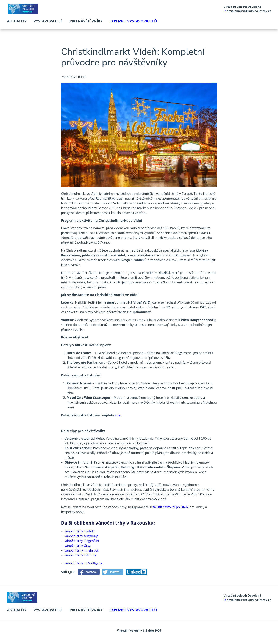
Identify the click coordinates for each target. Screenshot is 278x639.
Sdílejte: (68, 572)
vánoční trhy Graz (78, 545)
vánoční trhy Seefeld (80, 531)
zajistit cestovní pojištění (170, 507)
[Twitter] (112, 572)
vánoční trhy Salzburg (80, 555)
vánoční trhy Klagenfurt (82, 541)
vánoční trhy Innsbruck (81, 550)
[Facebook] (89, 572)
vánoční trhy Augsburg (81, 536)
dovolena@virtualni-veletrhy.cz (249, 11)
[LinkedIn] (136, 572)
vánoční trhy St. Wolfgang (83, 563)
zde (118, 415)
